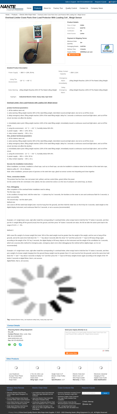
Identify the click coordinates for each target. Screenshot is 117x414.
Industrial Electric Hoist (16, 319)
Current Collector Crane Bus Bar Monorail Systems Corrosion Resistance (69, 402)
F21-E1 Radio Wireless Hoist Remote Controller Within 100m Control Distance (18, 399)
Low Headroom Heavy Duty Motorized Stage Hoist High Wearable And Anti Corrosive (43, 394)
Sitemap (90, 401)
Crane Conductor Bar (66, 388)
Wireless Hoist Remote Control (15, 389)
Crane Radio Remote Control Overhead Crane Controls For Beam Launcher (18, 402)
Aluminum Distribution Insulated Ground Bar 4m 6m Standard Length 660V (69, 393)
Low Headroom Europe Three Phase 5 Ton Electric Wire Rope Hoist (16, 377)
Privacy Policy (13, 412)
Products (37, 8)
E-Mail (85, 401)
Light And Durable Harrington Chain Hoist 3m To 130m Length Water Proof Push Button (43, 407)
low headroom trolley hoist (31, 319)
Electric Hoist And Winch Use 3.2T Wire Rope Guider (79, 376)
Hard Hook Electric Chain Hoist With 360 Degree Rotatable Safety (42, 399)
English (114, 2)
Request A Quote (100, 2)
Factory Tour (58, 8)
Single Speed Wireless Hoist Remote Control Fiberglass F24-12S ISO (17, 406)
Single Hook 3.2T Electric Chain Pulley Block (58, 376)
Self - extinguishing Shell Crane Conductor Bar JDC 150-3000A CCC (68, 406)
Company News (97, 8)
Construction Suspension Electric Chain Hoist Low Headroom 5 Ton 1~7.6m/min (43, 402)
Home (29, 8)
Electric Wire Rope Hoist (28, 15)
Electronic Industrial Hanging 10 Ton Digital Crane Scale (100, 376)
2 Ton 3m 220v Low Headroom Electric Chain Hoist (36, 376)
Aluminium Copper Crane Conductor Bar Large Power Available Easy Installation (68, 398)
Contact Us (84, 8)
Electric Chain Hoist (39, 388)
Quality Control (71, 8)
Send (105, 393)
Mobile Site (86, 404)
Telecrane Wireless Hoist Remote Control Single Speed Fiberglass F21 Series (17, 394)
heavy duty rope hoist (46, 319)
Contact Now (75, 54)
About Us (47, 8)
